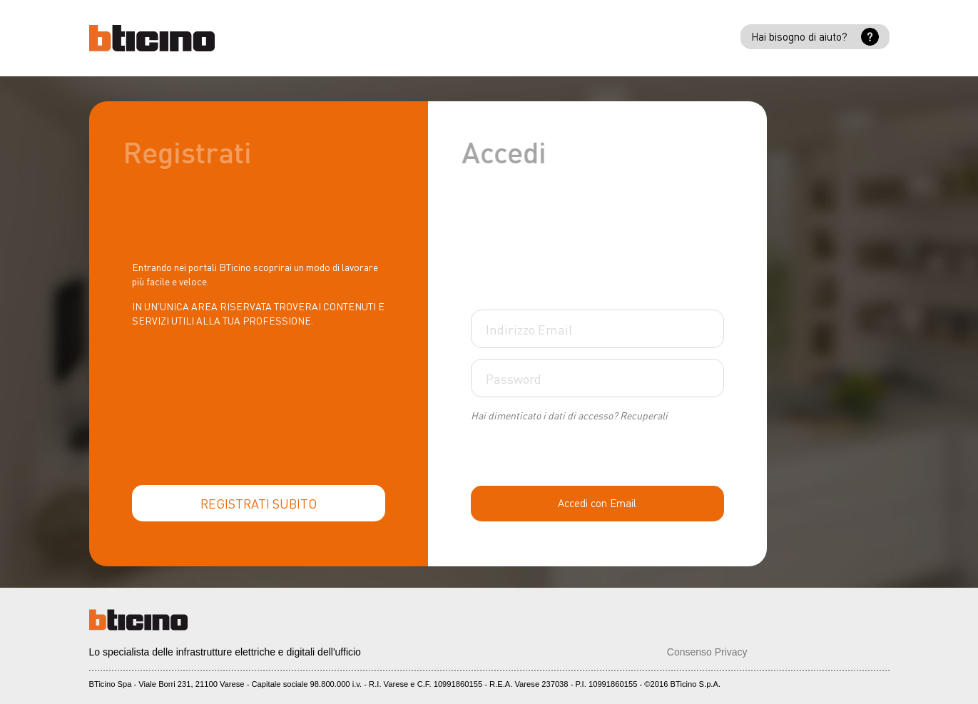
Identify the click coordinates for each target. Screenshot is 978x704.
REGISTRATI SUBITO (258, 503)
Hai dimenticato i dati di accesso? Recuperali (569, 415)
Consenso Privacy (707, 652)
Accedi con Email (597, 503)
